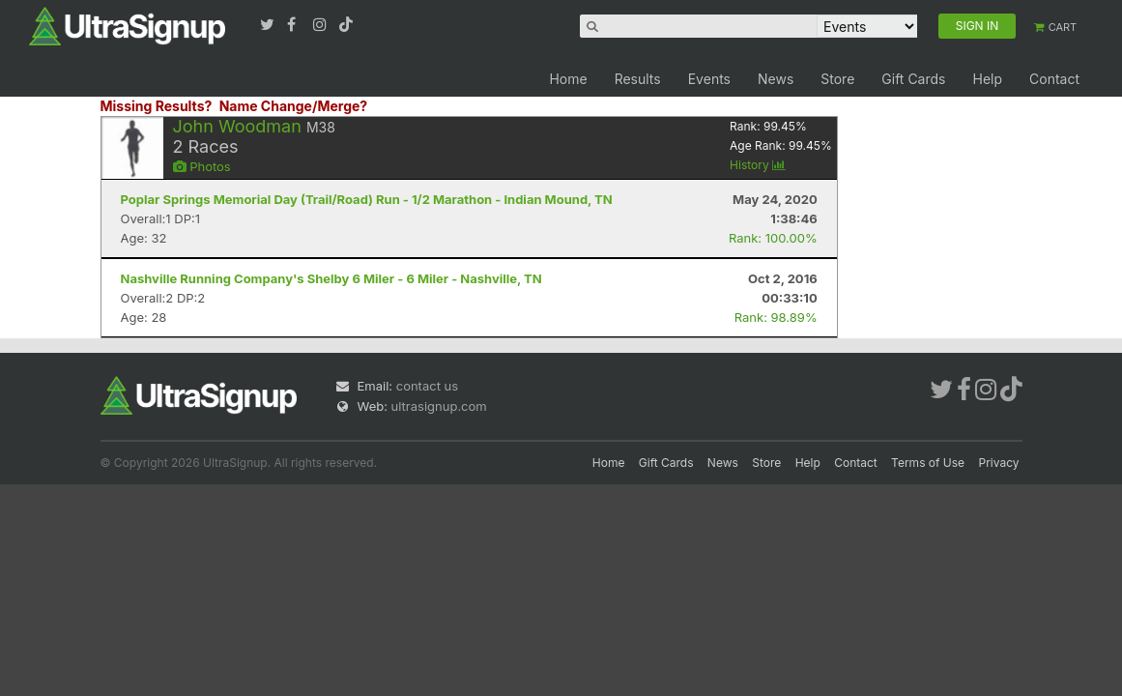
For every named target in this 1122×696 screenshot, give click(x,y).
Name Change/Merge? (293, 106)
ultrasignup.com (439, 406)
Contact (1054, 79)
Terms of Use (927, 462)
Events (709, 79)
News (775, 79)
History (758, 165)
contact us (427, 385)
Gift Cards (913, 79)
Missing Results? (157, 106)
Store (837, 79)
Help (987, 79)
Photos (202, 166)
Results (638, 79)
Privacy (999, 462)
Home (568, 79)
